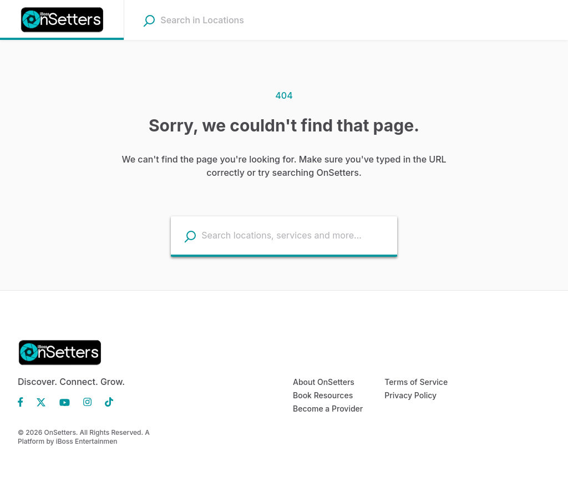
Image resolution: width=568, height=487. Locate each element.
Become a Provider (328, 408)
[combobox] (230, 20)
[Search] (149, 20)
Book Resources (323, 395)
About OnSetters (323, 382)
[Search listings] (190, 236)
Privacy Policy (410, 395)
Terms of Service (416, 382)
